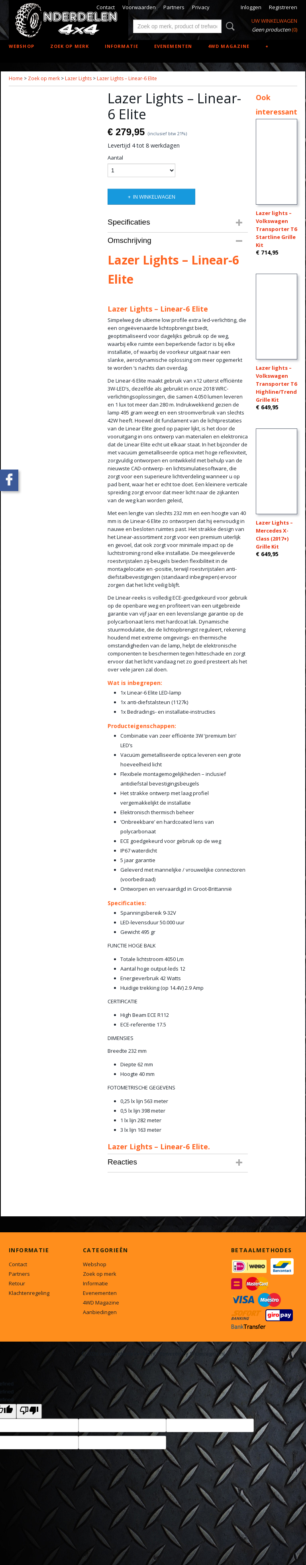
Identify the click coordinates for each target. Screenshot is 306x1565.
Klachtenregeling (29, 1293)
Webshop (21, 46)
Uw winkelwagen (274, 20)
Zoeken (229, 26)
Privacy (201, 7)
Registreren (283, 7)
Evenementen (173, 46)
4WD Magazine (228, 46)
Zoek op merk (69, 46)
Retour (17, 1283)
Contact (105, 7)
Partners (173, 7)
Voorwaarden (139, 7)
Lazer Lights (78, 78)
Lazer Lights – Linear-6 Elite (127, 78)
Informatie (121, 46)
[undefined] (29, 1411)
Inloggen (251, 7)
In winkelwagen (154, 196)
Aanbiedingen (100, 1312)
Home (16, 78)
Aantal (115, 157)
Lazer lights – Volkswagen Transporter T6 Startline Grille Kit (276, 229)
